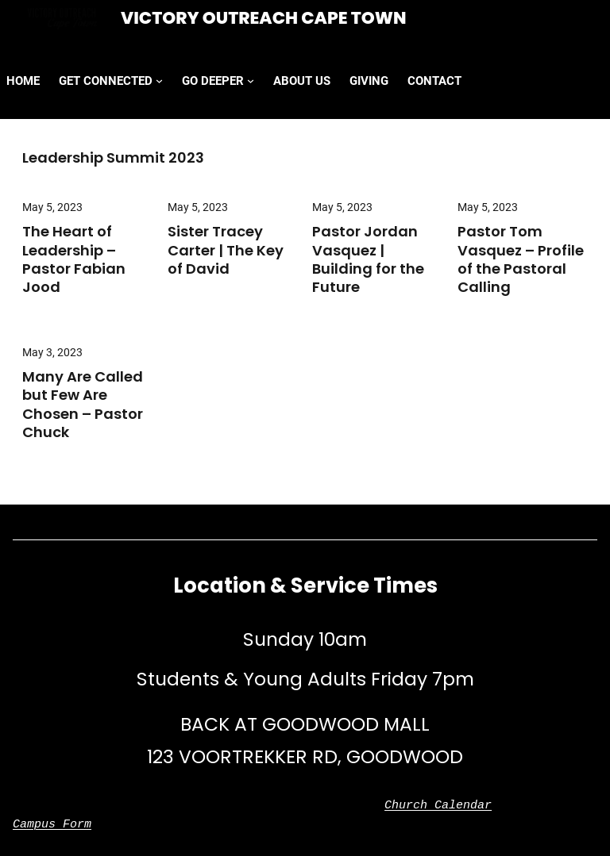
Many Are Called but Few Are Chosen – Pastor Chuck (82, 404)
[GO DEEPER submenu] (250, 80)
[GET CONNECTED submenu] (159, 80)
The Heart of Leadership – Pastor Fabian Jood (73, 259)
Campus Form (52, 825)
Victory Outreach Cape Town (264, 18)
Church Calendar (438, 806)
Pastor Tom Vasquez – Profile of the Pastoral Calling (521, 259)
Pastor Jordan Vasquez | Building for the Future (368, 259)
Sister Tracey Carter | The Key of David (226, 250)
